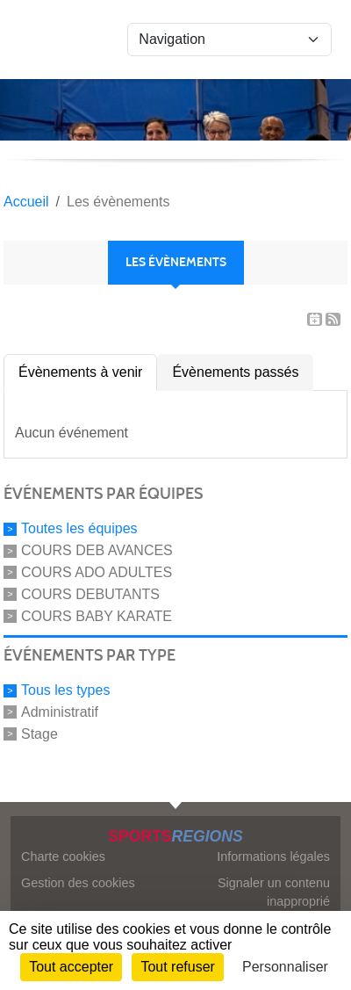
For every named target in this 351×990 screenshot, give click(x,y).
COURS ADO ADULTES (96, 572)
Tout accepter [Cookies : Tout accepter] (71, 966)
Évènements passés (235, 372)
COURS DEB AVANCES (97, 550)
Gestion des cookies (78, 883)
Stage (39, 733)
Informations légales (273, 856)
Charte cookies (63, 856)
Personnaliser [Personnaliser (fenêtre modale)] (285, 966)
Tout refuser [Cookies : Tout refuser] (177, 966)
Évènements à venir (80, 372)
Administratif (59, 712)
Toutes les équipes (79, 528)
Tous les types (65, 690)
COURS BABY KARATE (96, 615)
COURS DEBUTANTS (90, 594)
